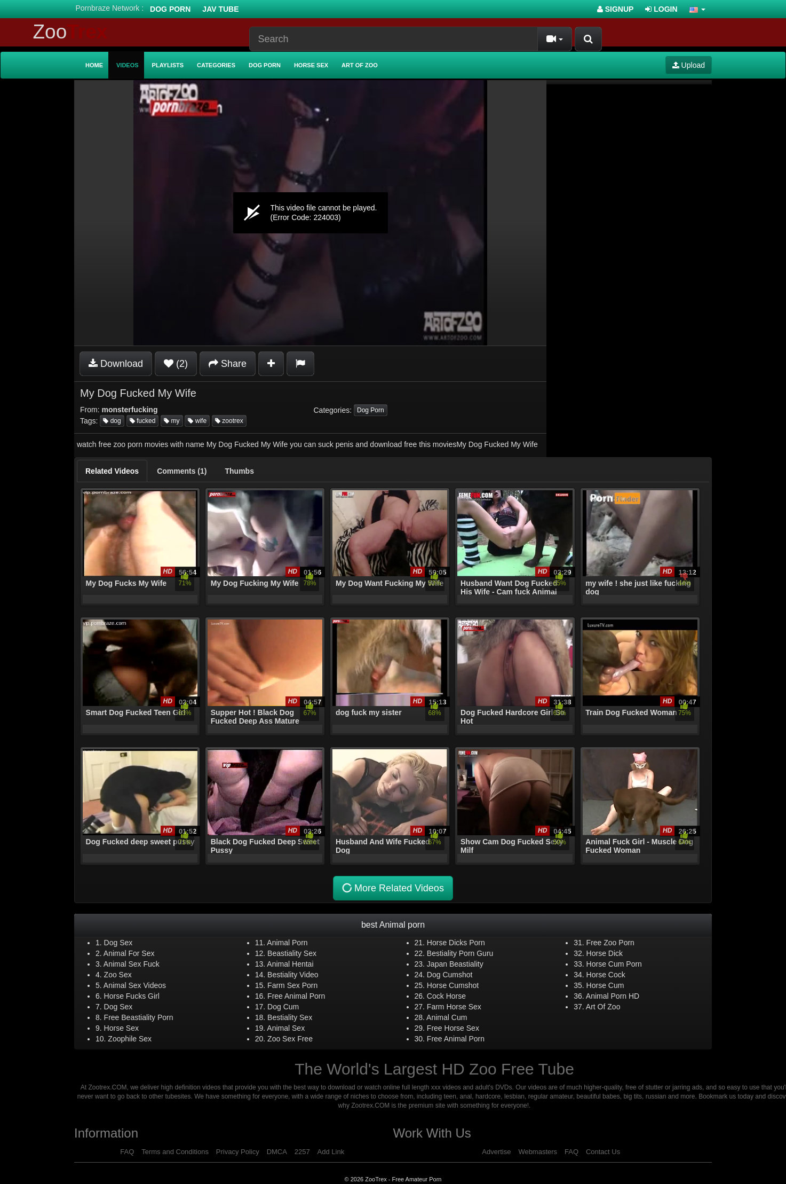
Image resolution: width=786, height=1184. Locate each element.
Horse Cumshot (453, 985)
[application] (310, 213)
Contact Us (603, 1152)
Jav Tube (220, 9)
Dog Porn (170, 9)
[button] (697, 9)
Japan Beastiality (455, 964)
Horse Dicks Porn (456, 942)
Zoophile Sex (130, 1038)
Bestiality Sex (289, 1017)
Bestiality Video (292, 974)
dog (112, 421)
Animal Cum (446, 1017)
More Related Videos (392, 888)
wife (197, 421)
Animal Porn (287, 942)
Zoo (70, 32)
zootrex (229, 421)
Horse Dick (604, 953)
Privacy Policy (237, 1152)
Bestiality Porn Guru (460, 953)
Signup (615, 9)
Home (94, 65)
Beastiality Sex (291, 953)
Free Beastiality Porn (138, 1017)
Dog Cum (283, 1006)
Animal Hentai (290, 964)
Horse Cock (605, 974)
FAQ (127, 1152)
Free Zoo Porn (610, 942)
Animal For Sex (129, 953)
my (171, 421)
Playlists (168, 65)
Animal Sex (286, 1028)
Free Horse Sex (453, 1028)
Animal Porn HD (612, 996)
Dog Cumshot (450, 974)
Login (661, 9)
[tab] (112, 471)
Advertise (496, 1152)
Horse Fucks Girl (132, 996)
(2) (176, 363)
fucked (143, 421)
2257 (302, 1152)
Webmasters (537, 1152)
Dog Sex (118, 942)
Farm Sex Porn (292, 985)
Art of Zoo (360, 65)
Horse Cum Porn (614, 964)
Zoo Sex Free (290, 1038)
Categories (216, 65)
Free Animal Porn (296, 996)
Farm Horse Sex (454, 1006)
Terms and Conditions (175, 1152)
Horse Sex (311, 65)
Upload (688, 65)
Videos (127, 65)
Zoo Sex (118, 974)
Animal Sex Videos (135, 985)
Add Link (331, 1152)
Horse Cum (605, 985)
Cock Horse (446, 996)
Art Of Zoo (603, 1006)
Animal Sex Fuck (132, 964)
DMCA (277, 1152)
